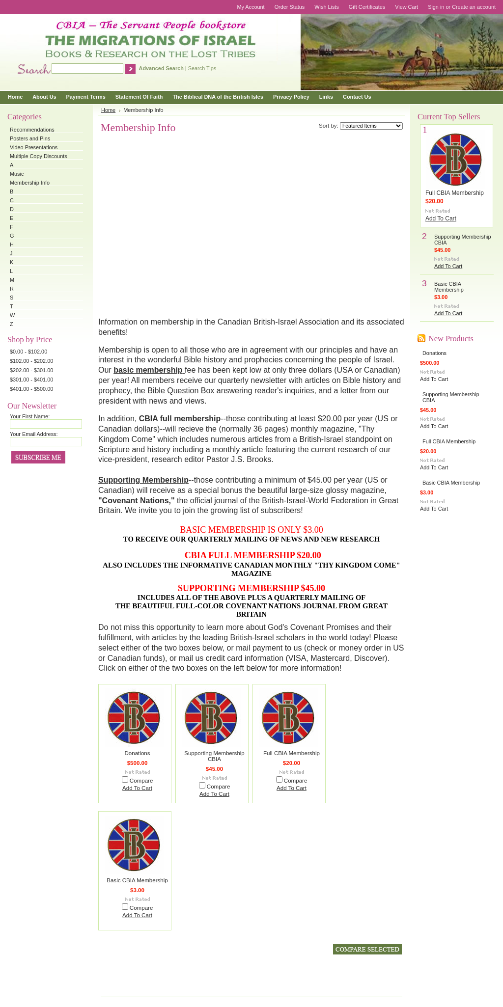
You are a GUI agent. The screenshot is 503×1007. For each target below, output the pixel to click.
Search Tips (202, 68)
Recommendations (32, 130)
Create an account (474, 7)
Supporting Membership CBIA (214, 756)
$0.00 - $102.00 (28, 351)
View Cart (406, 7)
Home (108, 110)
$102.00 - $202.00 (31, 361)
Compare (141, 781)
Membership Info (30, 183)
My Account (250, 7)
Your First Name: (30, 416)
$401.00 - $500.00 (31, 389)
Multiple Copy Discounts (38, 156)
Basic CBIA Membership (137, 880)
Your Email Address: (34, 434)
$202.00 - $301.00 (31, 370)
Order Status (290, 7)
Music (17, 174)
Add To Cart (137, 788)
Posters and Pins (30, 138)
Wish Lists (326, 7)
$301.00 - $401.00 (31, 379)
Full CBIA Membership (291, 753)
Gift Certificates (367, 7)
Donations (137, 753)
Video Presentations (33, 147)
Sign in (436, 7)
